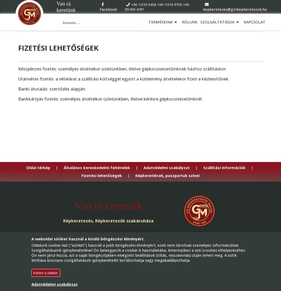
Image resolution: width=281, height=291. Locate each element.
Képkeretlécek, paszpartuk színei (167, 176)
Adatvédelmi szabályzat (167, 168)
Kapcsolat (254, 22)
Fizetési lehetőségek (101, 176)
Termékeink (164, 22)
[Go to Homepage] (29, 14)
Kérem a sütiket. (46, 273)
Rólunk (189, 22)
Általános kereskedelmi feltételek (97, 168)
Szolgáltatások (220, 22)
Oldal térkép (38, 168)
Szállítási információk (224, 168)
